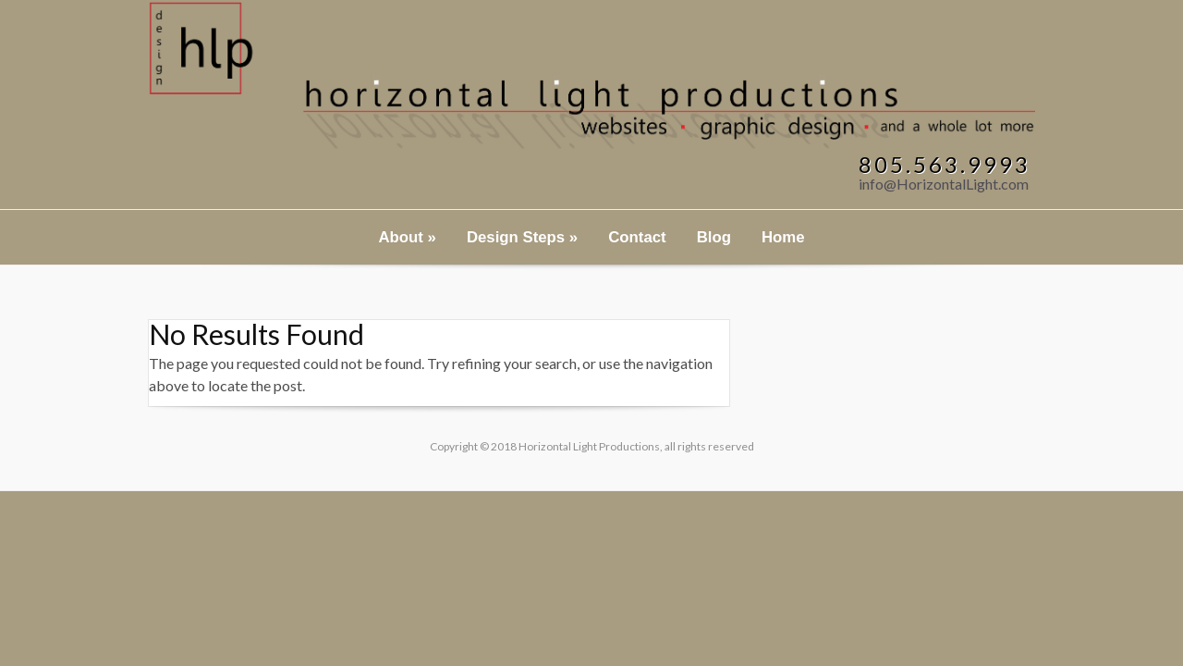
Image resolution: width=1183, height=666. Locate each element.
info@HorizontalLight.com (944, 183)
